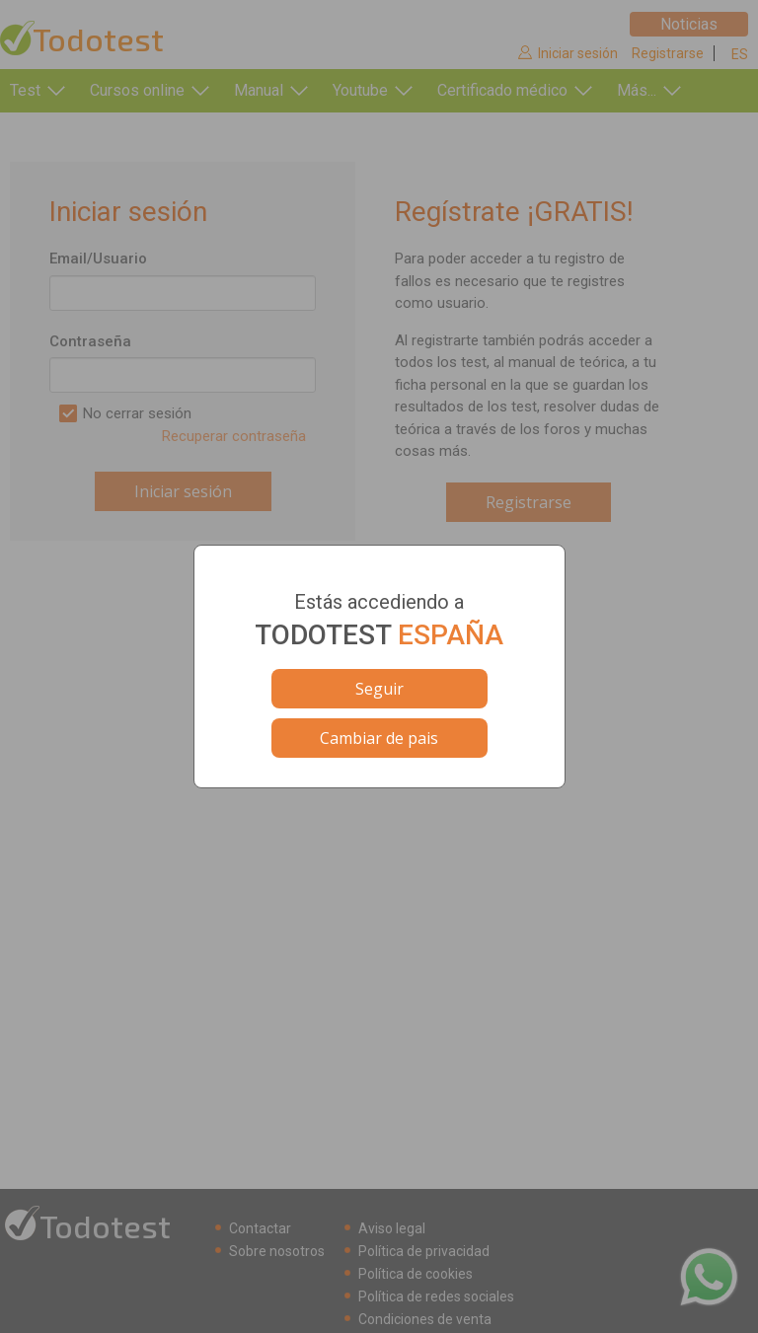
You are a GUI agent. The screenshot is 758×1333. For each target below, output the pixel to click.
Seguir (379, 689)
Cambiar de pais (379, 738)
